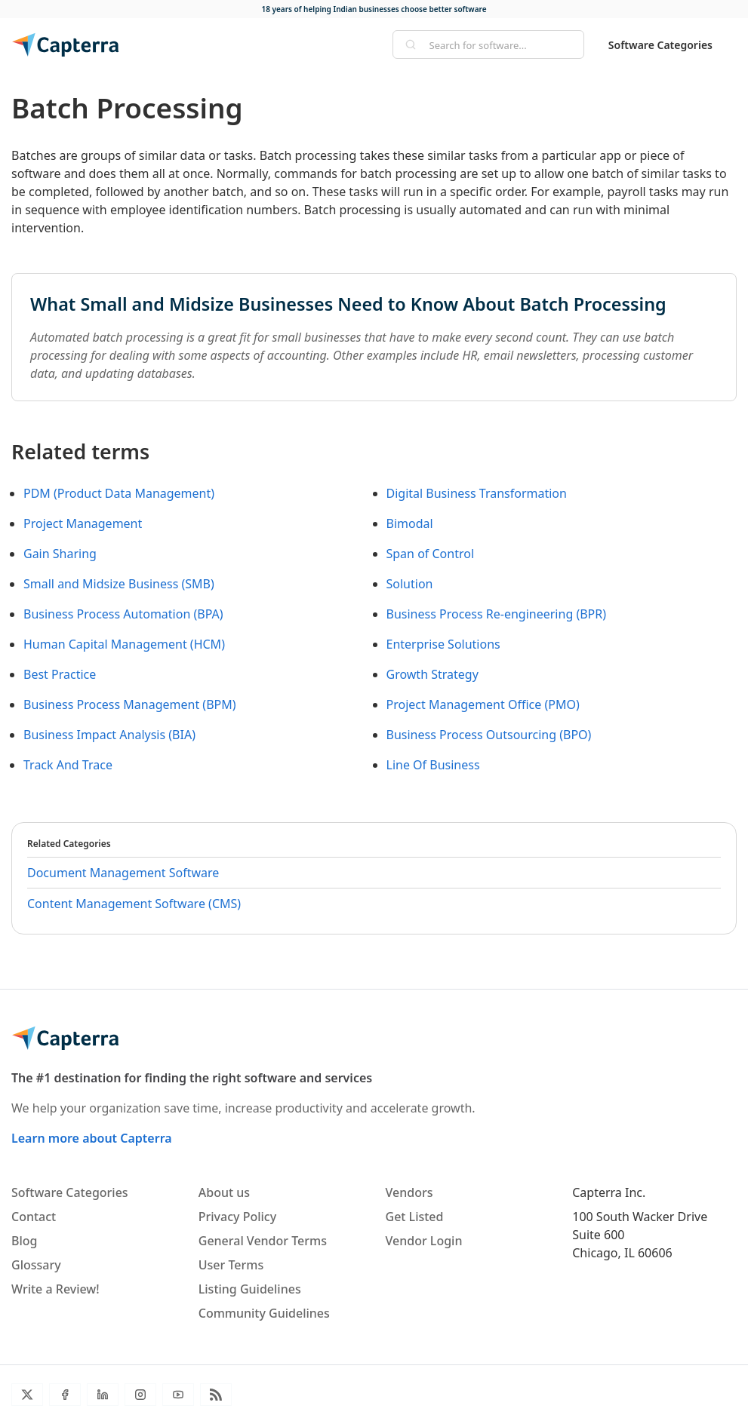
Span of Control (430, 553)
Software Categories (660, 45)
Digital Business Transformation (476, 493)
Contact (33, 1216)
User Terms (231, 1265)
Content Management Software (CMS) (134, 903)
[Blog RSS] (216, 1394)
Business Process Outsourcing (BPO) (489, 734)
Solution (409, 583)
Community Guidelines (264, 1313)
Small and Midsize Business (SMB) (118, 583)
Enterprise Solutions (443, 644)
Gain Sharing (60, 553)
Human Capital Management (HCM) (124, 644)
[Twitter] (27, 1394)
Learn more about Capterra (91, 1138)
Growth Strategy (432, 674)
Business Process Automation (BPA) (123, 614)
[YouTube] (178, 1394)
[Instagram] (140, 1394)
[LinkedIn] (103, 1394)
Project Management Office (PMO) (483, 704)
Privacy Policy (237, 1216)
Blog (24, 1240)
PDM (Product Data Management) (118, 493)
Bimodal (409, 523)
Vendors (409, 1192)
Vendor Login (424, 1240)
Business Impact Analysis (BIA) (109, 734)
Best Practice (59, 674)
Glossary (36, 1265)
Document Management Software (123, 872)
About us (224, 1192)
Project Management (82, 523)
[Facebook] (65, 1394)
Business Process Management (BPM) (129, 704)
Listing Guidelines (250, 1289)
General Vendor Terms (263, 1240)
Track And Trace (67, 764)
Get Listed (415, 1216)
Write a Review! (55, 1289)
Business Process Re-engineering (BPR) (496, 614)
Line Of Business (433, 764)
